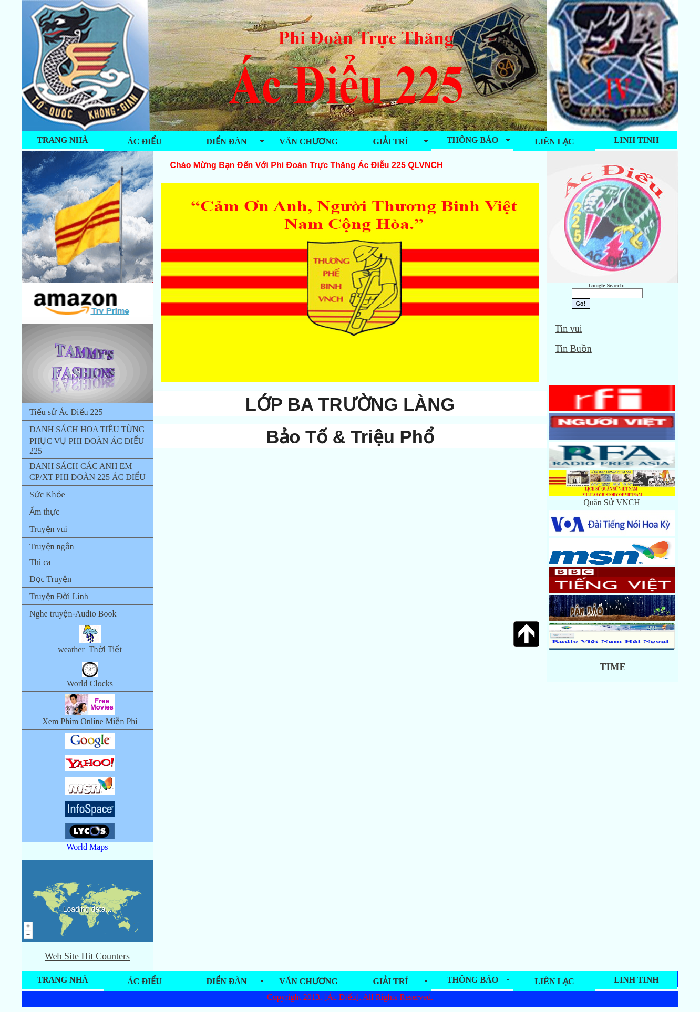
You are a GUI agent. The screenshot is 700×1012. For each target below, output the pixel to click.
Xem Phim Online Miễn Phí (89, 710)
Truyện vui (48, 529)
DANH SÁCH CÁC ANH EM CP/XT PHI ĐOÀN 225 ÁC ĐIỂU (87, 472)
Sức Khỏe (47, 494)
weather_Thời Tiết (90, 639)
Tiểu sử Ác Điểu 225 (66, 412)
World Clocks (90, 674)
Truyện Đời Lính (58, 596)
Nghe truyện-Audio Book (72, 613)
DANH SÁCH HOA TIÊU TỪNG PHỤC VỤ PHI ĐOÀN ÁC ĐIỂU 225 (87, 440)
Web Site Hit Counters (87, 956)
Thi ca (39, 562)
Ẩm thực (44, 511)
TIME (613, 666)
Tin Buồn (573, 348)
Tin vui (568, 329)
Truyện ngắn (51, 546)
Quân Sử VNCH (612, 498)
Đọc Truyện (50, 579)
